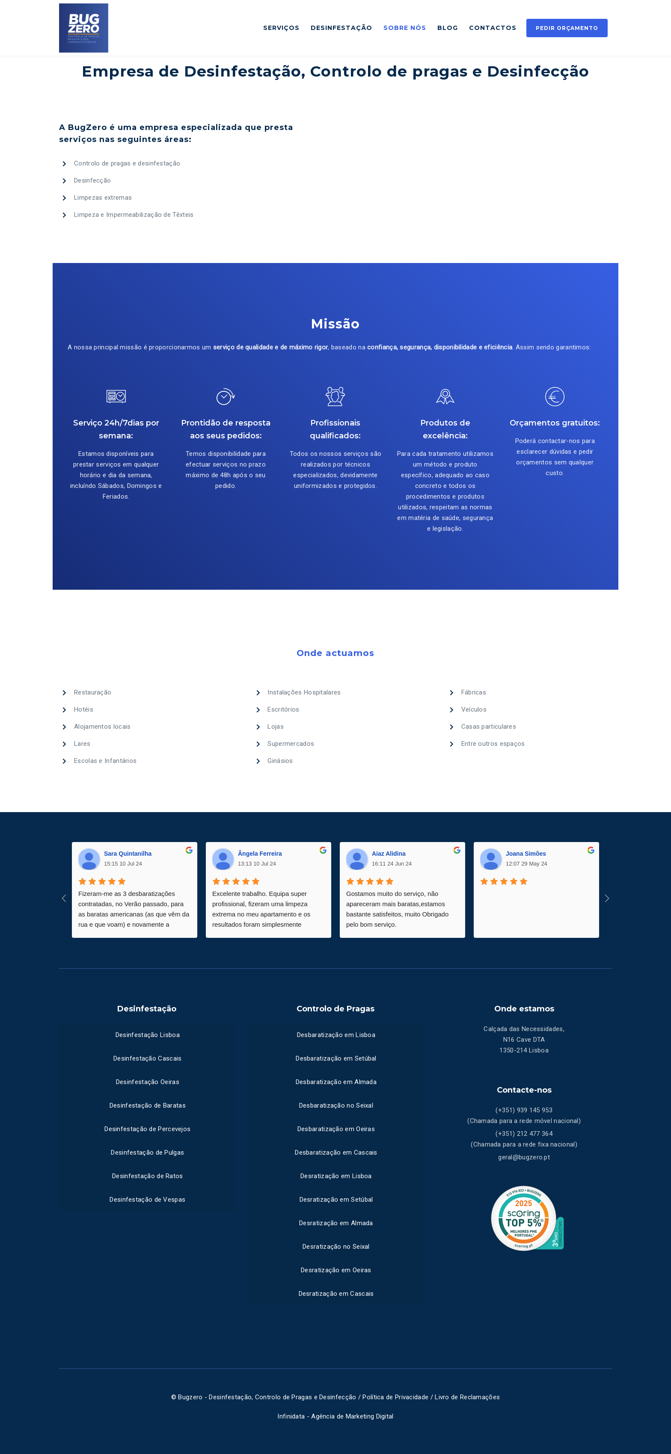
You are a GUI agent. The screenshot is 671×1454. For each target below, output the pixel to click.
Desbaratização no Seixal (336, 1105)
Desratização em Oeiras (336, 1270)
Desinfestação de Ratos (147, 1176)
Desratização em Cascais (336, 1293)
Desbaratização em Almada (336, 1082)
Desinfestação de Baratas (148, 1105)
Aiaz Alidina (389, 853)
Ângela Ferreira (260, 853)
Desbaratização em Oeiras (336, 1129)
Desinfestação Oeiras (147, 1082)
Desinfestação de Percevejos (147, 1129)
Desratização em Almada (336, 1223)
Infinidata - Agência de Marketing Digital (335, 1416)
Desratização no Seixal (336, 1246)
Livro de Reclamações (467, 1397)
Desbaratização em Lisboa (336, 1035)
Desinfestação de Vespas (147, 1199)
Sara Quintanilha (127, 853)
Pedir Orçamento (567, 28)
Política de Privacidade (394, 1397)
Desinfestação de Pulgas (147, 1152)
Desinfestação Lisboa (148, 1035)
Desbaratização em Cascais (336, 1152)
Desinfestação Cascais (147, 1058)
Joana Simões (526, 853)
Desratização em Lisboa (336, 1176)
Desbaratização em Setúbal (336, 1058)
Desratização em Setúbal (336, 1199)
